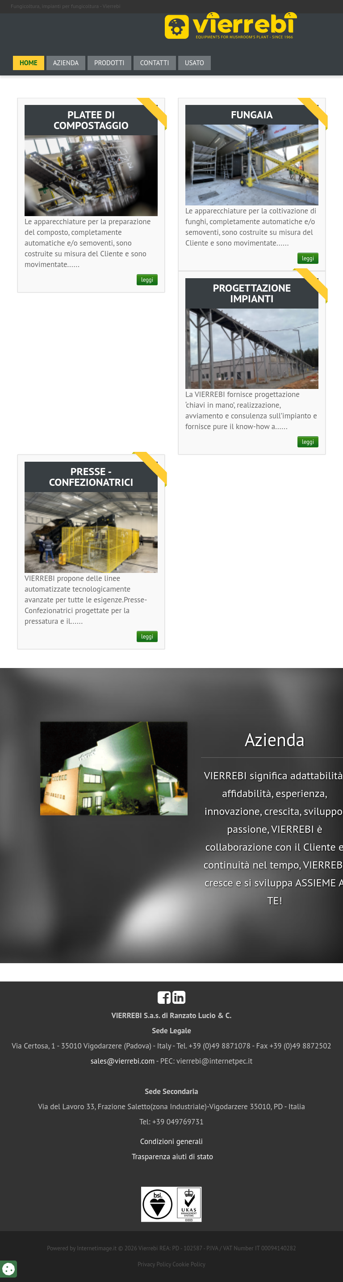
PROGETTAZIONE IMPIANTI (252, 293)
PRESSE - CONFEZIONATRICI (91, 476)
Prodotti (109, 62)
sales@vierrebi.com (123, 1061)
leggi (147, 280)
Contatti (154, 62)
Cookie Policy (188, 1264)
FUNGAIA (252, 114)
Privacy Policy (154, 1264)
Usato (194, 62)
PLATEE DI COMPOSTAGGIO (91, 120)
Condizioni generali (171, 1141)
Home (29, 62)
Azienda (66, 62)
